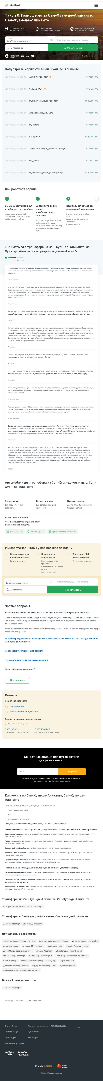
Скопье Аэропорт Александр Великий (72, 956)
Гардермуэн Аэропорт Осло (44, 965)
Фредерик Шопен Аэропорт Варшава (19, 941)
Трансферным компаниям (38, 1026)
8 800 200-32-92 (12, 729)
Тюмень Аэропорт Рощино (40, 956)
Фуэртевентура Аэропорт (14, 956)
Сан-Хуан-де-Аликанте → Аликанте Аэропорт (22, 906)
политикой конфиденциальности (57, 781)
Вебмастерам (33, 1038)
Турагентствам (33, 1032)
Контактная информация (14, 1043)
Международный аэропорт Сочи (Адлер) (38, 960)
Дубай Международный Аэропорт (17, 951)
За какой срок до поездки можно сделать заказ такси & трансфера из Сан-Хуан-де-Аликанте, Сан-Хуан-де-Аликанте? (52, 640)
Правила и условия (55, 1073)
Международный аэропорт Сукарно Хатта (21, 970)
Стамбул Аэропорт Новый (77, 946)
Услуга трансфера (11, 1032)
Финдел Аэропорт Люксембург (85, 941)
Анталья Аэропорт (44, 951)
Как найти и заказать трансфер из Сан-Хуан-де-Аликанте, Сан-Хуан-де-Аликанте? (47, 612)
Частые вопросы (11, 1038)
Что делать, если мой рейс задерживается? (26, 660)
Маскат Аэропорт (55, 946)
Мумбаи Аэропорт (68, 965)
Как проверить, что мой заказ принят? (24, 651)
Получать (72, 771)
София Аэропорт (67, 960)
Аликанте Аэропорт (11, 987)
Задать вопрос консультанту (24, 711)
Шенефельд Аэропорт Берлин (69, 951)
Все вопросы (17, 680)
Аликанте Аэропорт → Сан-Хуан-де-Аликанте (22, 924)
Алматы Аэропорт (11, 946)
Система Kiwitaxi (11, 1026)
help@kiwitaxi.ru (17, 706)
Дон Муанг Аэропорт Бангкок (16, 965)
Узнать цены (73, 47)
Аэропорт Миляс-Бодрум (33, 946)
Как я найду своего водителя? (20, 669)
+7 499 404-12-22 (42, 729)
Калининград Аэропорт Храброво (53, 941)
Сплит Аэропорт (10, 960)
